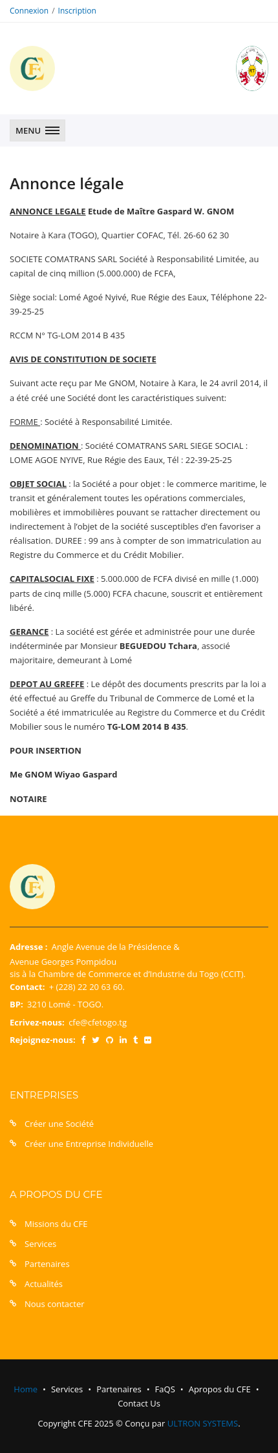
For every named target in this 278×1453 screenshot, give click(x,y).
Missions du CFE (56, 1224)
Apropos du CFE (220, 1389)
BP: (16, 1004)
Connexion (29, 10)
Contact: (27, 987)
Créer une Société (59, 1123)
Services (40, 1244)
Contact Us (139, 1403)
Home (25, 1389)
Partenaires (47, 1264)
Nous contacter (55, 1304)
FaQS (165, 1389)
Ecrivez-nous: (37, 1022)
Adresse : (28, 947)
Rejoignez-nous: (43, 1040)
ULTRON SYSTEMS (202, 1423)
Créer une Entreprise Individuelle (89, 1143)
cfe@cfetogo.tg (98, 1022)
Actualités (44, 1284)
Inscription (77, 10)
